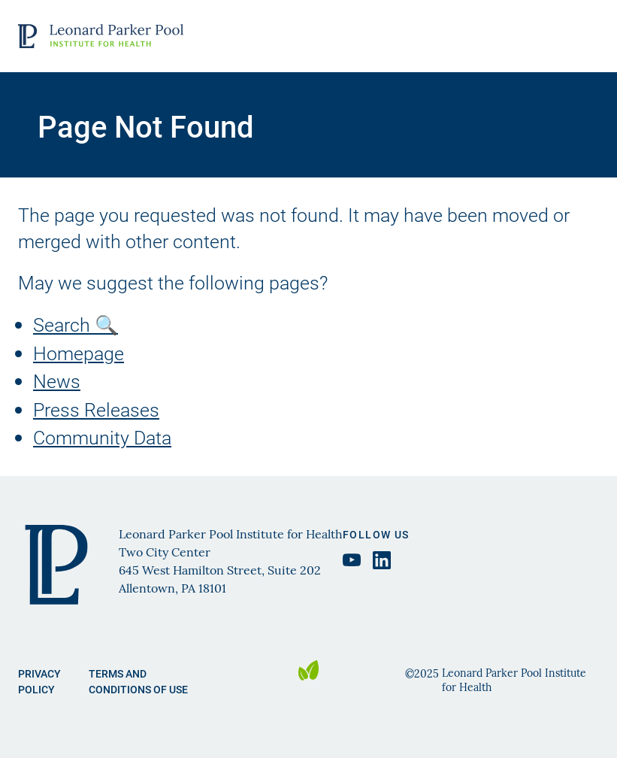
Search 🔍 (75, 324)
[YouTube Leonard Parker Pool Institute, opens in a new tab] (352, 559)
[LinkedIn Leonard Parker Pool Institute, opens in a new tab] (382, 560)
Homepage (78, 353)
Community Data (102, 437)
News (56, 380)
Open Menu (584, 36)
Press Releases (96, 409)
